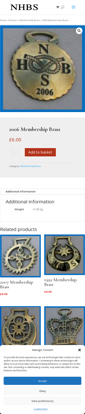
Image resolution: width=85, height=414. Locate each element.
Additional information (20, 191)
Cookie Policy (41, 409)
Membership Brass (29, 20)
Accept (42, 381)
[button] (79, 350)
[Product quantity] (14, 152)
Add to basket (40, 152)
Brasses (13, 20)
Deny (42, 391)
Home (3, 20)
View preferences (42, 401)
